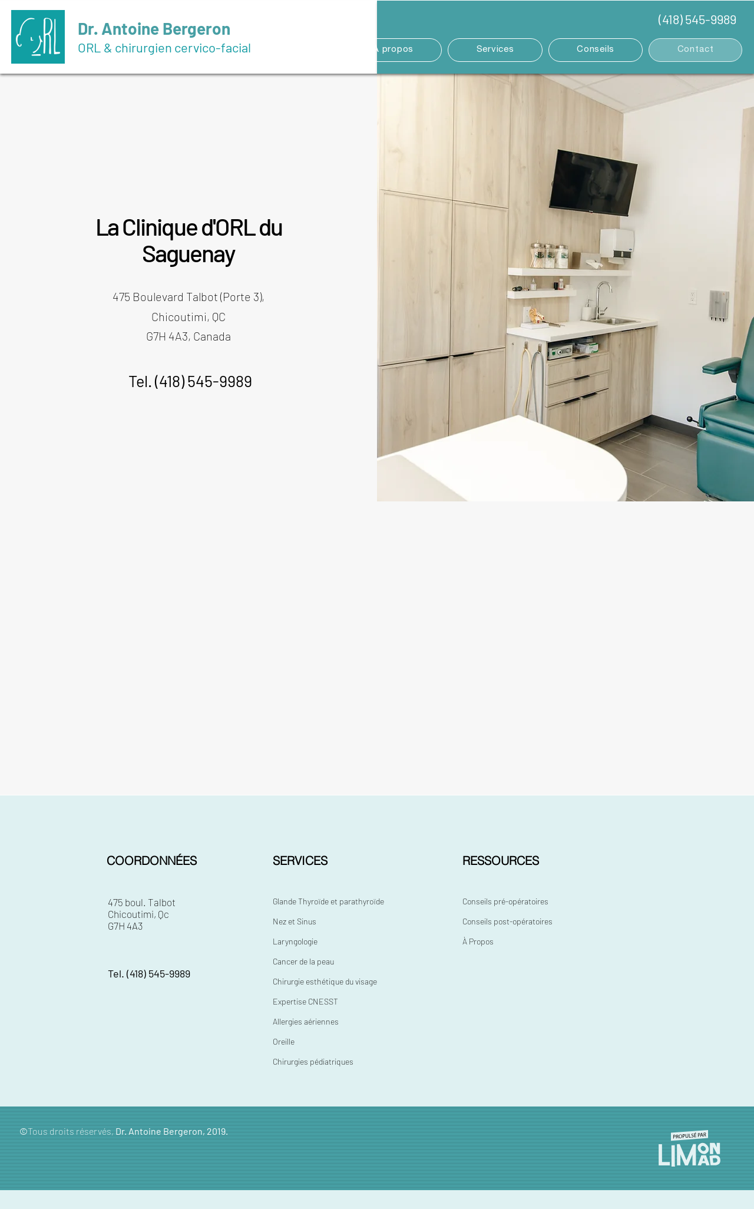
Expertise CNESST (305, 1001)
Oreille (284, 1041)
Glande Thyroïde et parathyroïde (328, 901)
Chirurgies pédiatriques (313, 1061)
